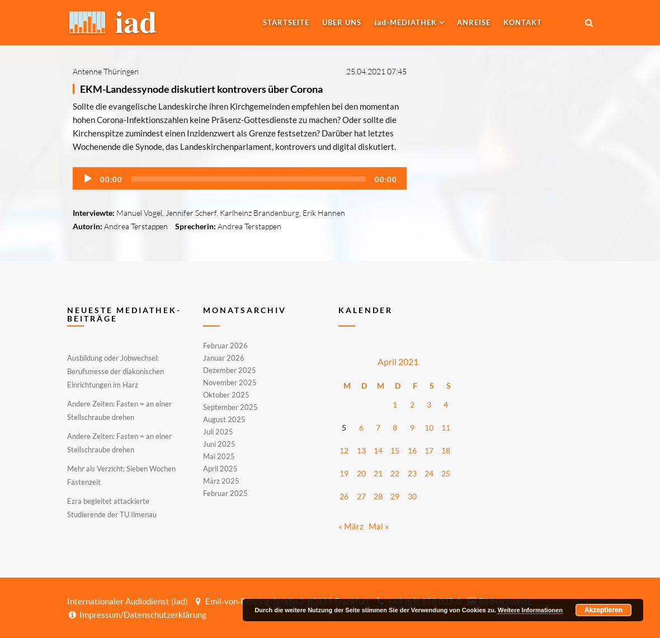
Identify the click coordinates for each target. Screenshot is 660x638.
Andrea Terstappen (136, 226)
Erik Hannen (324, 213)
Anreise (474, 22)
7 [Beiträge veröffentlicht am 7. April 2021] (378, 427)
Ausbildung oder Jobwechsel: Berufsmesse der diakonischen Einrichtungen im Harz (115, 371)
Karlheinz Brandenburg (259, 213)
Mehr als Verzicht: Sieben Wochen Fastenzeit (121, 475)
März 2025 (221, 480)
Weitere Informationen (530, 610)
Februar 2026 (225, 346)
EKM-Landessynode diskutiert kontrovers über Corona (201, 89)
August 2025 (224, 419)
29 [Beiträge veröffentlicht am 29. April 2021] (394, 496)
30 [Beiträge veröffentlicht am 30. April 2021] (412, 496)
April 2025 (220, 468)
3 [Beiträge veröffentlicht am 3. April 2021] (429, 404)
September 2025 (230, 407)
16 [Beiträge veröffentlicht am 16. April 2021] (412, 450)
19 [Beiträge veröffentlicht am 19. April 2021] (344, 473)
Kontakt (522, 22)
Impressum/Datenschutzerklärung (136, 614)
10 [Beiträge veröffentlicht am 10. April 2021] (429, 427)
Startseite (286, 22)
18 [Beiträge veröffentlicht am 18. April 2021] (445, 450)
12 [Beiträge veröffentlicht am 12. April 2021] (344, 450)
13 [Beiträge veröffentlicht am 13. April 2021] (361, 450)
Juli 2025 (218, 431)
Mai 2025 (219, 456)
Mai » (379, 526)
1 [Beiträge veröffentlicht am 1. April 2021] (395, 404)
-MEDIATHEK (405, 22)
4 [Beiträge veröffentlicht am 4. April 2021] (446, 404)
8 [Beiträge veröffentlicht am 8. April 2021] (395, 427)
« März (351, 526)
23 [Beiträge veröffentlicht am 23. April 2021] (412, 473)
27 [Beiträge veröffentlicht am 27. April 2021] (361, 496)
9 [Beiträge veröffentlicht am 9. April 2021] (412, 427)
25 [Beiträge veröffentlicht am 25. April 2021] (445, 473)
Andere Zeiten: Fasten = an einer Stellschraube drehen (119, 410)
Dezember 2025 (229, 370)
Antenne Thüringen (106, 71)
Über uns (341, 22)
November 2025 (230, 382)
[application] (240, 178)
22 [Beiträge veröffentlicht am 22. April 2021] (394, 473)
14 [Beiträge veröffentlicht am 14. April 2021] (378, 450)
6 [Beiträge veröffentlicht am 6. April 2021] (361, 427)
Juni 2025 (219, 443)
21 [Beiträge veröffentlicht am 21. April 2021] (378, 473)
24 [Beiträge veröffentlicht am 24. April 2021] (429, 473)
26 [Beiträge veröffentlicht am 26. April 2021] (344, 496)
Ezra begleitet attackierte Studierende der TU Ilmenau (112, 508)
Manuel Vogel (139, 213)
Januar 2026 (223, 357)
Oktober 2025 (226, 394)
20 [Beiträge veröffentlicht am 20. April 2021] (361, 473)
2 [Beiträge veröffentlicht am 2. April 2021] (412, 404)
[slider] (248, 179)
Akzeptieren (603, 610)
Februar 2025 (225, 493)
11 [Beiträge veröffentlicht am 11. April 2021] (445, 427)
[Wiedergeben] (87, 179)
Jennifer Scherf (191, 213)
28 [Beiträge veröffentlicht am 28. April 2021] (378, 496)
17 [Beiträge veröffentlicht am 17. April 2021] (429, 450)
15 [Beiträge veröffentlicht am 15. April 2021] (394, 450)
